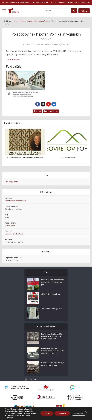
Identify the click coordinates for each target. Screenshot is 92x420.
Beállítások (78, 413)
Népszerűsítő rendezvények (15, 201)
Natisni (37, 111)
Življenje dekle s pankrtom (51, 294)
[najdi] (74, 10)
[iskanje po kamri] (57, 10)
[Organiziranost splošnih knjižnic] (46, 388)
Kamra (33, 379)
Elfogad (47, 413)
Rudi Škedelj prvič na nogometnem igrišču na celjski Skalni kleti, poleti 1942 (52, 350)
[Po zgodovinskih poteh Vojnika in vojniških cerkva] (25, 84)
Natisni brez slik (51, 111)
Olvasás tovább (13, 59)
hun (63, 2)
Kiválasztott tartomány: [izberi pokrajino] (15, 2)
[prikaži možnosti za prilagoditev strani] (40, 2)
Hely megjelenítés (12, 182)
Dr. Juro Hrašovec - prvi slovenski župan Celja (24, 158)
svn (51, 2)
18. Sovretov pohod (67, 158)
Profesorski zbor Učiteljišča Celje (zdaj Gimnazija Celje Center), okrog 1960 (51, 336)
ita (60, 2)
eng (56, 2)
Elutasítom (62, 413)
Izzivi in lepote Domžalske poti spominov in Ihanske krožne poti (52, 282)
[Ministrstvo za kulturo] (17, 387)
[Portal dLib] (16, 397)
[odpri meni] (4, 11)
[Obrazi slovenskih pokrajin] (75, 397)
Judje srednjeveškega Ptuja (51, 309)
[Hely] (84, 10)
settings (10, 418)
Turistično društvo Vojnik (14, 234)
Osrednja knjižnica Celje (60, 44)
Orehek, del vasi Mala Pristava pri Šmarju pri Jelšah (52, 364)
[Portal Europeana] (75, 388)
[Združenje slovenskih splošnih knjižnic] (46, 397)
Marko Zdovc (10, 225)
